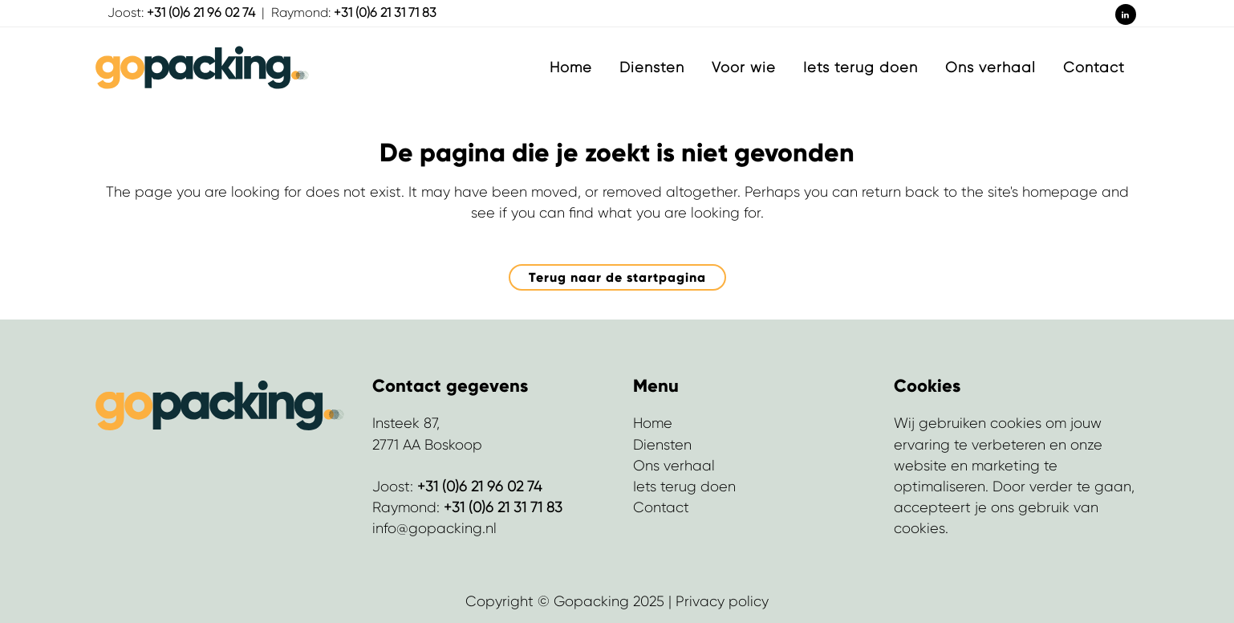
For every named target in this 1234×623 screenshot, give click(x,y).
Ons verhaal (674, 466)
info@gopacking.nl (434, 528)
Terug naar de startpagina (617, 277)
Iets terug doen (684, 486)
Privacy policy (722, 601)
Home (652, 423)
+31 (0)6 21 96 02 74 (201, 12)
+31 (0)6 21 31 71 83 (385, 12)
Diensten (662, 445)
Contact (661, 507)
